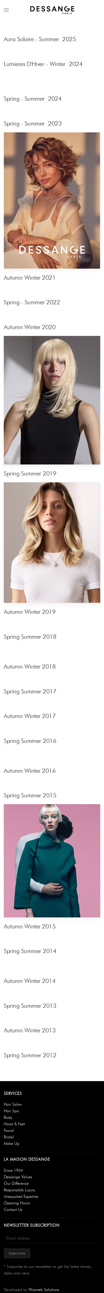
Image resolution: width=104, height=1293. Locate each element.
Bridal (9, 1137)
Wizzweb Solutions (43, 1289)
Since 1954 (13, 1170)
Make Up (11, 1143)
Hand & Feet (14, 1124)
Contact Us (13, 1209)
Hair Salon (13, 1104)
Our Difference (16, 1183)
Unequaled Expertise (21, 1196)
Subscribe (17, 1253)
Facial (9, 1130)
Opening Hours (17, 1203)
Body (8, 1117)
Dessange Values (18, 1176)
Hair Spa (11, 1110)
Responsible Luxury (19, 1190)
